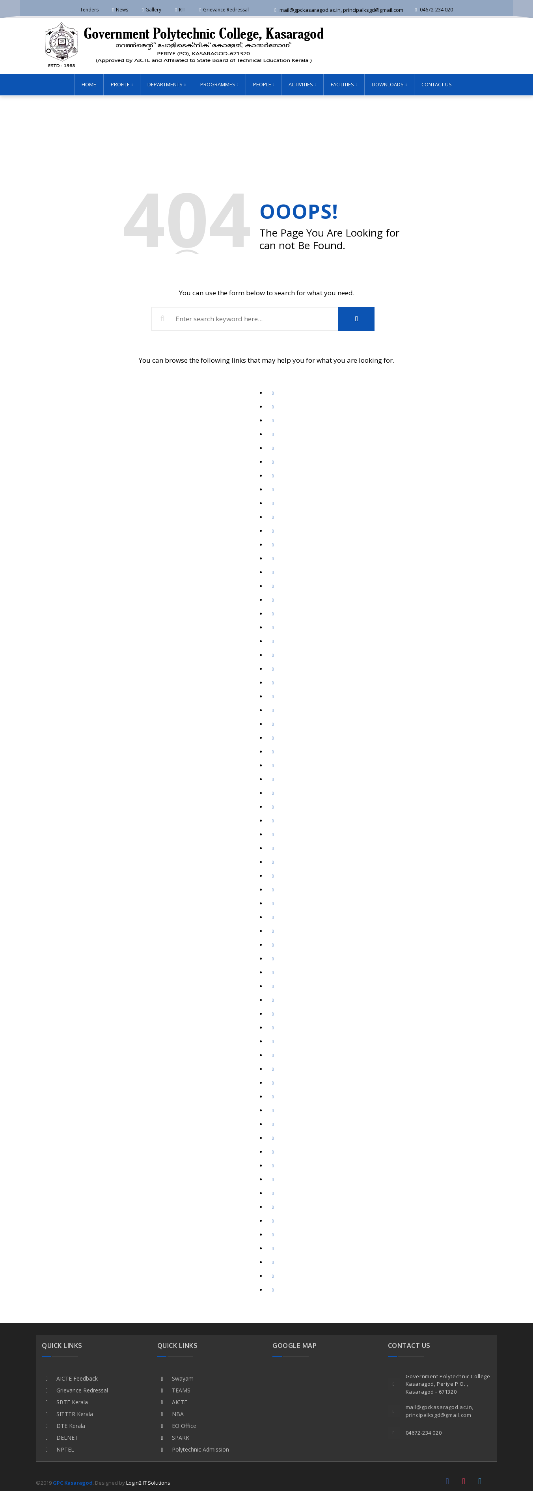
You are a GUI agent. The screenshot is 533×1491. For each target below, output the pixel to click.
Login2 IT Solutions (148, 1481)
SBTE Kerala (72, 1401)
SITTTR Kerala (74, 1413)
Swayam (183, 1377)
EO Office (184, 1425)
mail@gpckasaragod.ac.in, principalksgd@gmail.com (338, 9)
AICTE (179, 1401)
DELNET (67, 1437)
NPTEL (65, 1448)
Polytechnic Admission (200, 1448)
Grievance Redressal (82, 1389)
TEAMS (181, 1389)
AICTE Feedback (77, 1377)
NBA (178, 1413)
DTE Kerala (70, 1425)
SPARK (180, 1437)
